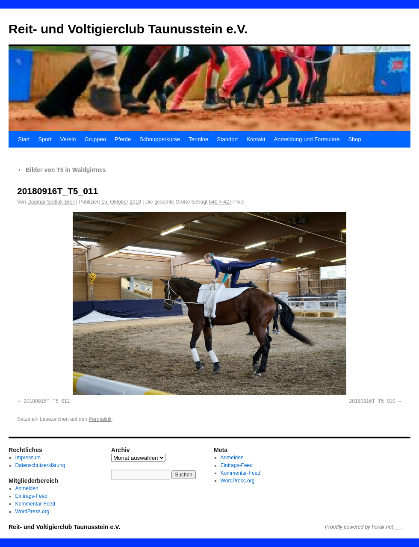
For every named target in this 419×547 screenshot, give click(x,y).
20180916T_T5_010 (372, 401)
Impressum (28, 458)
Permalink (100, 419)
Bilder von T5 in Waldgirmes (61, 169)
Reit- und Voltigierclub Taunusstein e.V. (128, 29)
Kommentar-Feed (35, 504)
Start (24, 139)
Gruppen (95, 139)
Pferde (123, 139)
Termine (198, 139)
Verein (68, 139)
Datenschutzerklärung (40, 465)
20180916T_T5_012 (47, 401)
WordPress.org (32, 511)
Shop (354, 139)
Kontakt (255, 139)
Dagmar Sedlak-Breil (51, 202)
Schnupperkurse (159, 139)
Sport (44, 139)
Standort (227, 139)
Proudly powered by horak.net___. (364, 527)
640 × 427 (220, 202)
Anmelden (26, 488)
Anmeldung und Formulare (307, 139)
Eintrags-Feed (31, 496)
